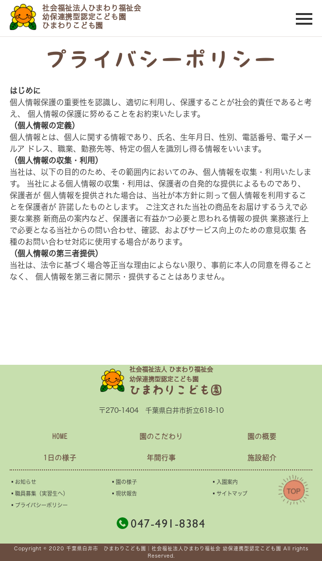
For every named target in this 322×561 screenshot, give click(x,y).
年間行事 (161, 457)
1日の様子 (60, 457)
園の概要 (261, 436)
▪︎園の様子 (123, 481)
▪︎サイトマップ (229, 493)
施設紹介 (261, 457)
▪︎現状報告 (123, 493)
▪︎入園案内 (224, 481)
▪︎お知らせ (23, 481)
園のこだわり (161, 436)
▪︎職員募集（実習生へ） (39, 493)
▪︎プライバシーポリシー (39, 505)
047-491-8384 (161, 523)
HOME (60, 436)
